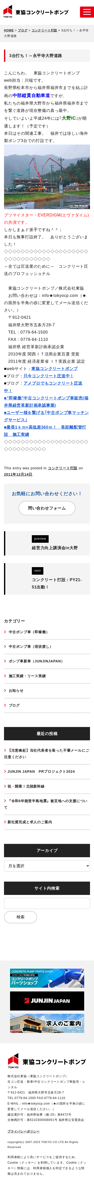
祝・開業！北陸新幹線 (26, 786)
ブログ (14, 705)
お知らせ (16, 691)
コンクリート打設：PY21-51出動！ (57, 583)
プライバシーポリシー (24, 1131)
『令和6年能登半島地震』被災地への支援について (45, 804)
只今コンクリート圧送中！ (49, 376)
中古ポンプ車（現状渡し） (30, 647)
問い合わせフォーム (47, 508)
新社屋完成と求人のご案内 (30, 822)
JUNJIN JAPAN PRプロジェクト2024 (41, 771)
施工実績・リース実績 (27, 676)
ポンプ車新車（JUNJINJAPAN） (36, 661)
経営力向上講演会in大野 (55, 548)
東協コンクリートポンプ (54, 369)
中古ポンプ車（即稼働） (29, 632)
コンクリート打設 (62, 468)
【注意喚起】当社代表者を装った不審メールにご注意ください (46, 753)
